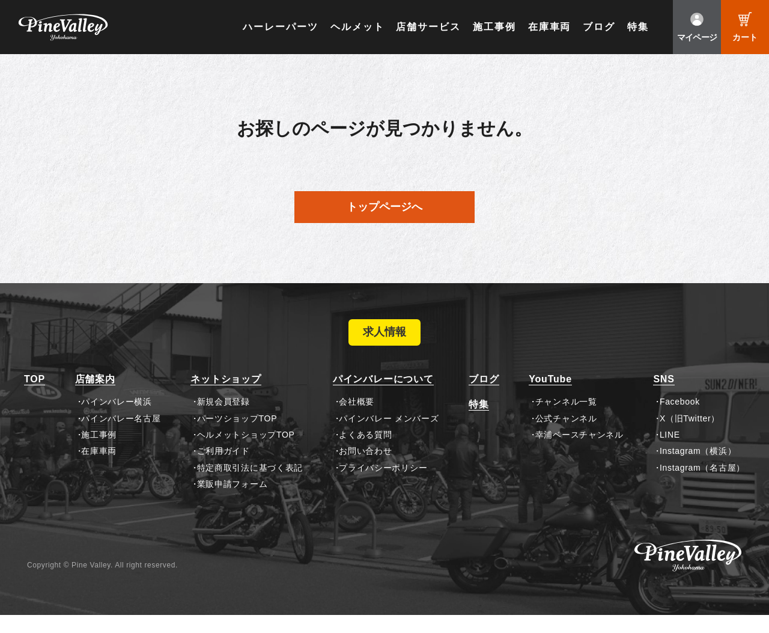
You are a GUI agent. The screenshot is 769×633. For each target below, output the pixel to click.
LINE (670, 452)
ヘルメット (357, 27)
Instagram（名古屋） (702, 486)
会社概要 (356, 419)
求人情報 (384, 341)
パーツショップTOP (237, 436)
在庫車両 (549, 27)
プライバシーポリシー (383, 486)
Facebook (680, 419)
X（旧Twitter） (690, 436)
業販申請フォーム (232, 502)
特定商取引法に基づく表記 (250, 486)
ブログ (599, 27)
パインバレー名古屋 (120, 436)
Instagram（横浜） (698, 469)
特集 (638, 27)
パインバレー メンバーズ (389, 436)
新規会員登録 (223, 419)
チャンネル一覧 (566, 419)
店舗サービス (428, 27)
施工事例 (494, 27)
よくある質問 (365, 452)
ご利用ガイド (223, 469)
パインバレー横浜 (116, 419)
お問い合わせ (365, 469)
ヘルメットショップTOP (246, 452)
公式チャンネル (566, 436)
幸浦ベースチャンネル (579, 452)
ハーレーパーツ (280, 27)
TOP (34, 397)
